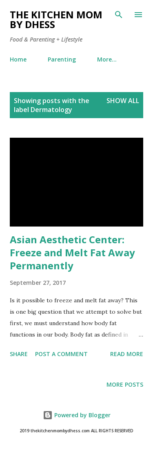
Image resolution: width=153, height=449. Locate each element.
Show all (122, 100)
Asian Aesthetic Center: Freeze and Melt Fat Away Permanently (72, 252)
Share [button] (19, 354)
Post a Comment (61, 354)
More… (107, 59)
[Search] (119, 15)
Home (18, 59)
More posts (124, 384)
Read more (126, 354)
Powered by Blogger (77, 415)
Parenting (62, 59)
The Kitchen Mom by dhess (56, 19)
